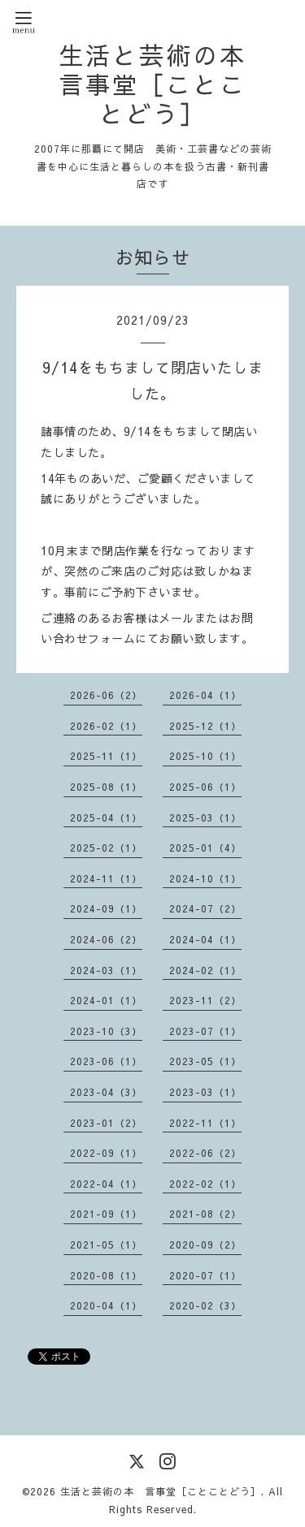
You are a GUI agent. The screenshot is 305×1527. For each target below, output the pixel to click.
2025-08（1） (106, 786)
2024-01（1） (106, 1000)
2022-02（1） (205, 1183)
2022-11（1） (205, 1122)
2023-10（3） (106, 1030)
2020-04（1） (106, 1305)
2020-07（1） (205, 1275)
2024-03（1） (106, 970)
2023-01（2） (106, 1122)
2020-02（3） (205, 1305)
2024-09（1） (106, 908)
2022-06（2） (205, 1152)
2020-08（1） (106, 1275)
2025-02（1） (106, 847)
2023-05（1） (205, 1061)
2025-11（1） (106, 755)
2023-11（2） (205, 1000)
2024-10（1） (205, 878)
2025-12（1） (205, 725)
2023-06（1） (106, 1061)
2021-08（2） (205, 1213)
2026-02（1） (106, 725)
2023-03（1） (205, 1091)
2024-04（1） (205, 939)
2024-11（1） (106, 878)
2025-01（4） (205, 847)
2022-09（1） (106, 1152)
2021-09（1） (106, 1213)
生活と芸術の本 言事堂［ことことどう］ (152, 84)
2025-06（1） (205, 786)
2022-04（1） (106, 1183)
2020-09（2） (205, 1244)
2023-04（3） (106, 1091)
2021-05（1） (106, 1244)
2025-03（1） (205, 817)
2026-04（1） (205, 694)
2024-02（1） (205, 970)
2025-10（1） (205, 755)
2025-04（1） (106, 817)
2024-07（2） (205, 908)
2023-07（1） (205, 1030)
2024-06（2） (106, 939)
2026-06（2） (106, 694)
